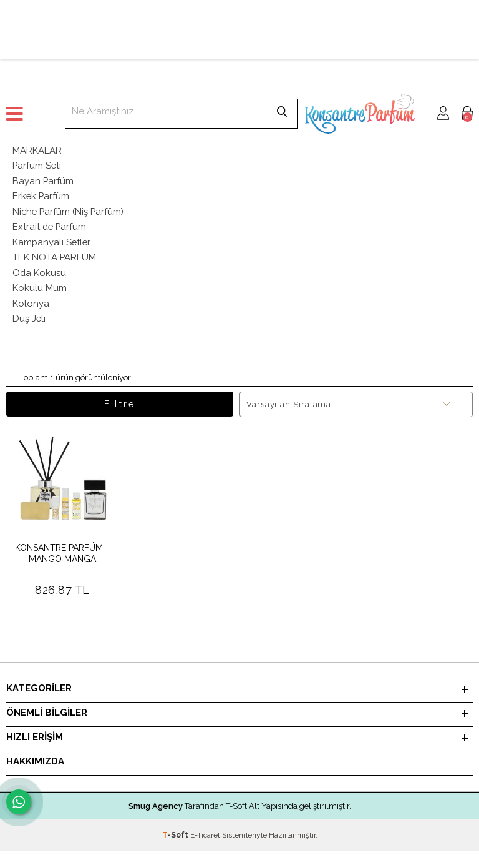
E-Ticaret (205, 839)
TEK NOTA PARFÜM (54, 259)
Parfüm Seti (37, 166)
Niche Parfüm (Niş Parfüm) (69, 213)
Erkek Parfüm (41, 197)
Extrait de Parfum (50, 228)
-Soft (176, 839)
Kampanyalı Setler (52, 244)
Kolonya (30, 306)
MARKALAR (37, 150)
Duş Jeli (29, 322)
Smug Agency (155, 810)
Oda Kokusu (39, 275)
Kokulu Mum (39, 291)
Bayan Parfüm (43, 181)
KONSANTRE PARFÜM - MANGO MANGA (62, 558)
